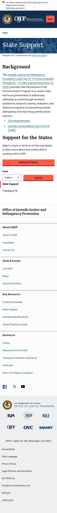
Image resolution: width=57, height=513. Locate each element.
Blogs (6, 276)
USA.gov (6, 493)
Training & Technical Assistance (20, 357)
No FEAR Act (8, 478)
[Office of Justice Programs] (7, 19)
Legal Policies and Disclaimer (17, 471)
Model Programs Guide (15, 324)
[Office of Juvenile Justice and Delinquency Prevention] (11, 430)
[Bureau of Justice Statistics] (28, 420)
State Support (10, 309)
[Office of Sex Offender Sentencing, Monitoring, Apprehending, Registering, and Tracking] (46, 429)
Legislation (8, 242)
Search (38, 177)
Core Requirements (19, 120)
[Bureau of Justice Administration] (11, 418)
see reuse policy (39, 55)
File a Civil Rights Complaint (18, 372)
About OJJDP (10, 235)
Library (6, 342)
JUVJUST (8, 268)
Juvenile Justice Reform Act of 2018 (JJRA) (29, 128)
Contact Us (8, 250)
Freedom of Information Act (16, 485)
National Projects (28, 162)
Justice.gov (8, 500)
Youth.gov (8, 365)
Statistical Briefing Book (15, 316)
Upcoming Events (12, 283)
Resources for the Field (15, 350)
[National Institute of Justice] (46, 418)
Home (5, 32)
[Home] (29, 19)
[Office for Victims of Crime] (28, 430)
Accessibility (8, 449)
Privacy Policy (9, 463)
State (5, 171)
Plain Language (9, 456)
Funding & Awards (12, 301)
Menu (50, 19)
